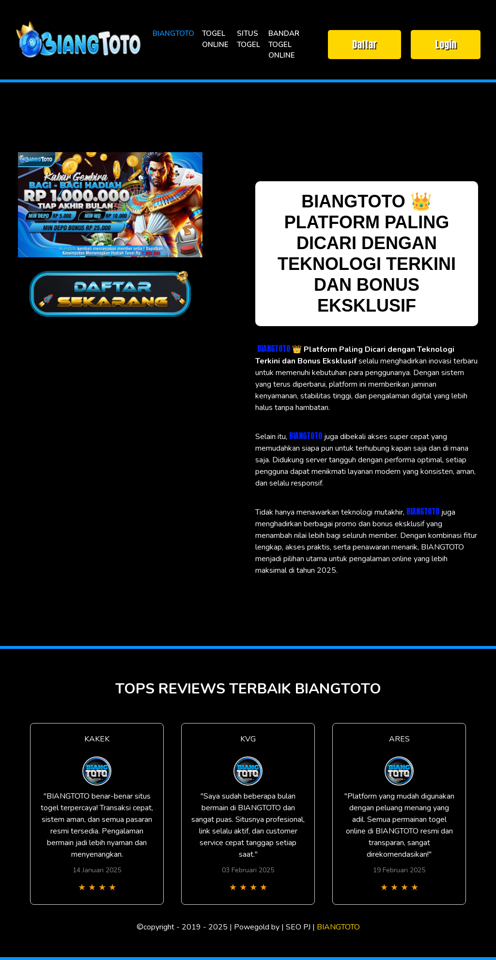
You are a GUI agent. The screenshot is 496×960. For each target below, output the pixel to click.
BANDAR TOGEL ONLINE (283, 44)
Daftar (364, 44)
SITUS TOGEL (248, 39)
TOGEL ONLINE (215, 39)
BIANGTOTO (173, 33)
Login (445, 44)
